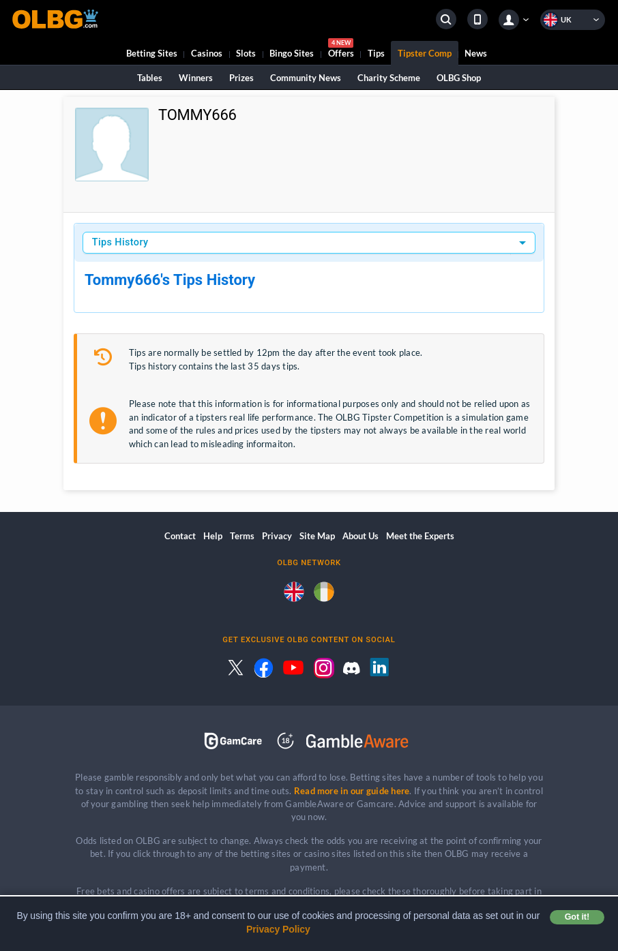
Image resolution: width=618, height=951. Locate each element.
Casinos (206, 53)
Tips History (120, 242)
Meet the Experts (420, 535)
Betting (151, 53)
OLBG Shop (459, 77)
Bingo (291, 53)
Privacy (277, 535)
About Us (360, 535)
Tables (149, 77)
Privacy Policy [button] (278, 929)
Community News (305, 77)
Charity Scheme (388, 77)
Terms (242, 535)
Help (212, 535)
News (476, 53)
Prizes (241, 77)
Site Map (317, 535)
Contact (180, 535)
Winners (196, 77)
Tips (376, 53)
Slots (246, 53)
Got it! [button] (577, 917)
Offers (341, 50)
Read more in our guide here (351, 790)
